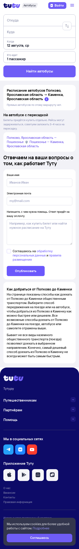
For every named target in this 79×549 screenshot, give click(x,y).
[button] (8, 449)
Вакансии (9, 492)
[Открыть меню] (73, 5)
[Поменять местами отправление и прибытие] (67, 26)
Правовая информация (17, 502)
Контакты (9, 497)
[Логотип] (11, 5)
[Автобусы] (29, 5)
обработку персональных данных (33, 253)
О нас (7, 488)
